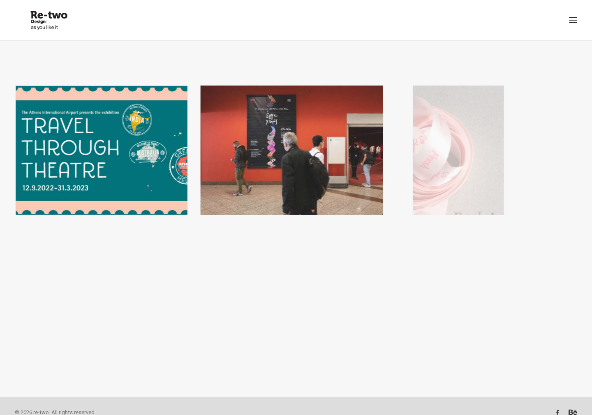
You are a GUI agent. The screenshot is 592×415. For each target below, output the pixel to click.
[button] (573, 14)
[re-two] (35, 14)
